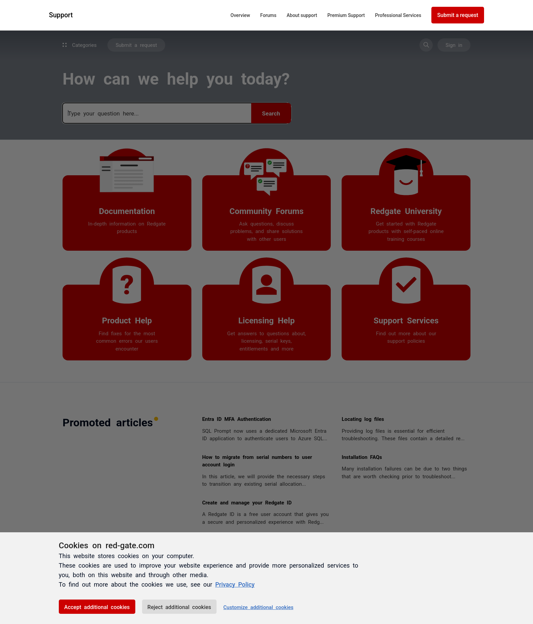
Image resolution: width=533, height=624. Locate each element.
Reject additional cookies (179, 606)
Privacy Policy (235, 584)
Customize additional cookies (258, 606)
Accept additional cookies (97, 606)
